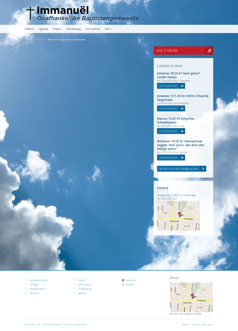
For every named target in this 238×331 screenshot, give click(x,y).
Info (107, 29)
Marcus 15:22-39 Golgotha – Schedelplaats (176, 120)
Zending (34, 284)
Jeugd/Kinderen (38, 288)
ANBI (210, 324)
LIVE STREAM (184, 50)
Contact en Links (38, 280)
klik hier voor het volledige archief (182, 169)
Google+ (130, 284)
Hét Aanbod (93, 29)
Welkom (29, 29)
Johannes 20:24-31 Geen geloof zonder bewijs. (178, 75)
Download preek (172, 86)
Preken (57, 29)
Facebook (131, 280)
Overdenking (73, 29)
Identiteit (34, 293)
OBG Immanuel (54, 324)
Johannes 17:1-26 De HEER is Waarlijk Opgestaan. (183, 98)
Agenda (43, 29)
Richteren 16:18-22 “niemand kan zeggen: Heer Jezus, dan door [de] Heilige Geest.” (180, 145)
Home (41, 39)
